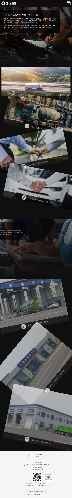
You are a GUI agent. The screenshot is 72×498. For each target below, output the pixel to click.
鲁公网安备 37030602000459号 (36, 494)
